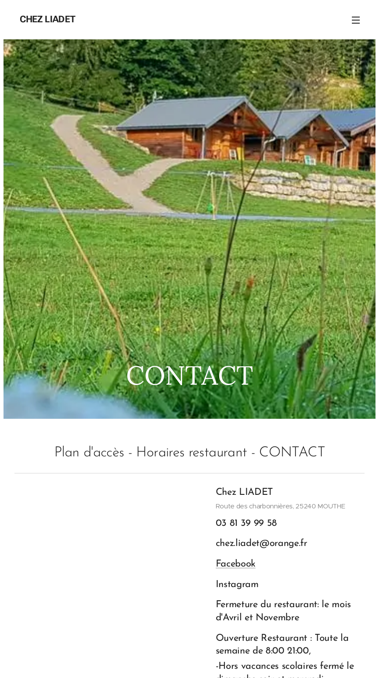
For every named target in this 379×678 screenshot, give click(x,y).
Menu (356, 20)
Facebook (236, 565)
